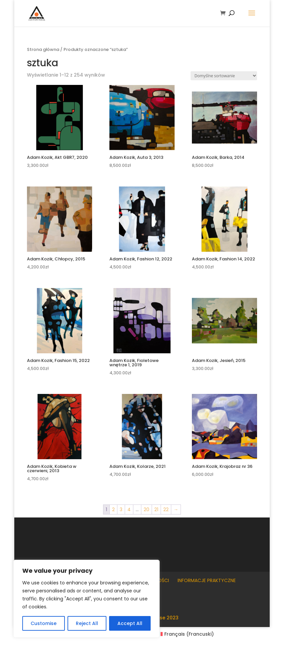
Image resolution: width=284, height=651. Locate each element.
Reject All (87, 623)
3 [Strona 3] (121, 509)
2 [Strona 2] (113, 509)
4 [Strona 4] (129, 509)
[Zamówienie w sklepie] (224, 75)
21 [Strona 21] (156, 509)
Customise (44, 623)
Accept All (129, 623)
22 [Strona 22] (166, 509)
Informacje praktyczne (207, 580)
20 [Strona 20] (146, 509)
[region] (86, 599)
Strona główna (43, 49)
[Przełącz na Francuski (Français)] (185, 634)
